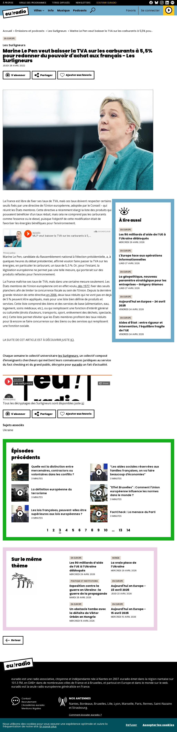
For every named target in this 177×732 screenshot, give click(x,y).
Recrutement (29, 701)
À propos (8, 2)
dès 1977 (83, 286)
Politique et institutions (84, 581)
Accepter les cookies (158, 725)
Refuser (131, 725)
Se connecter (150, 10)
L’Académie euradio (33, 705)
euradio (77, 364)
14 (128, 530)
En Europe (9, 38)
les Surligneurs (68, 356)
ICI (72, 340)
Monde (115, 557)
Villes (39, 10)
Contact (26, 698)
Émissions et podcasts (29, 31)
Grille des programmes (32, 2)
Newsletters (83, 2)
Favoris (131, 10)
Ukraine (8, 430)
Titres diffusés (61, 2)
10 (106, 530)
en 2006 (51, 295)
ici (82, 403)
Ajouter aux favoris (76, 75)
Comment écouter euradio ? (85, 714)
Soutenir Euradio (106, 2)
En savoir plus (48, 726)
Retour (13, 640)
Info (51, 10)
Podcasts (80, 10)
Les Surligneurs (57, 31)
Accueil (7, 31)
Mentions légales (31, 708)
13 (120, 530)
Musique (63, 10)
